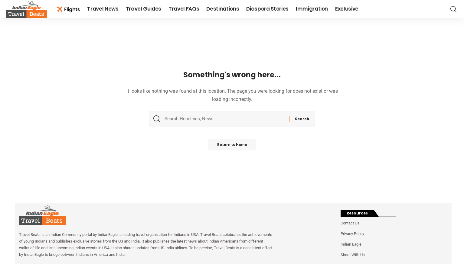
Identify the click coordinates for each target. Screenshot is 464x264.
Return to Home (232, 146)
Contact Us (350, 223)
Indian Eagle (351, 244)
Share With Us (353, 255)
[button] (453, 9)
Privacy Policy (352, 233)
